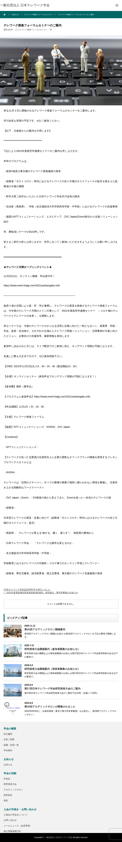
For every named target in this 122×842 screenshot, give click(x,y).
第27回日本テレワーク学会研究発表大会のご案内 (52, 688)
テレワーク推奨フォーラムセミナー (32, 30)
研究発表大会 (10, 784)
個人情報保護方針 (12, 831)
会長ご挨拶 (9, 739)
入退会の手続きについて (15, 815)
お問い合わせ (10, 820)
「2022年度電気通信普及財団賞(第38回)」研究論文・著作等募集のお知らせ (41, 592)
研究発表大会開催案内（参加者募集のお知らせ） (52, 649)
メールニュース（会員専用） (18, 826)
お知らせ (8, 764)
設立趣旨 (8, 734)
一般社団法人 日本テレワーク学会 (58, 837)
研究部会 (8, 795)
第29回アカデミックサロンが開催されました (49, 706)
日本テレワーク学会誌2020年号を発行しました (27, 589)
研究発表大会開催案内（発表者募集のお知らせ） (52, 668)
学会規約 (8, 750)
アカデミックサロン (13, 789)
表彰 (6, 800)
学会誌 (7, 778)
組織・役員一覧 (11, 745)
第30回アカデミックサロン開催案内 (44, 629)
